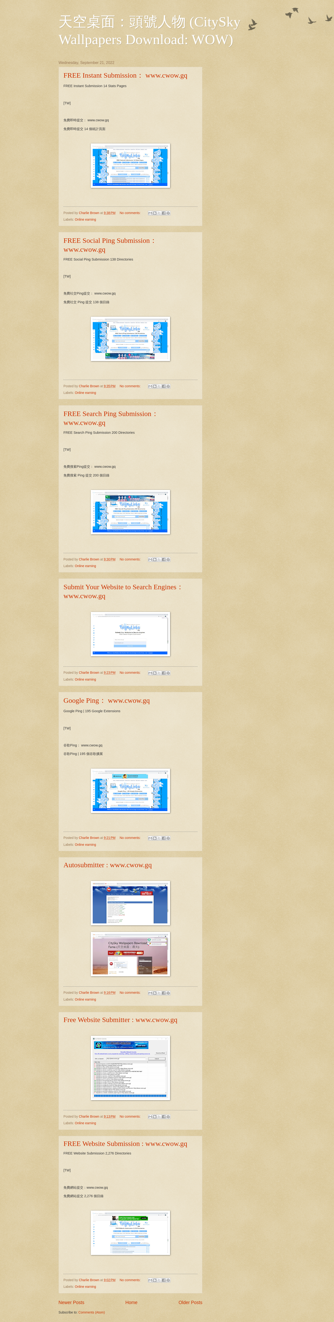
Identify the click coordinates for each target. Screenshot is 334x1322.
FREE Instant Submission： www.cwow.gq (125, 75)
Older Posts (190, 1302)
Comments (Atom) (91, 1312)
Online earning (85, 219)
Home (131, 1302)
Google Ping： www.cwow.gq (106, 700)
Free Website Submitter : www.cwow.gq (120, 1019)
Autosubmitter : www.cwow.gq (107, 865)
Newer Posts (71, 1302)
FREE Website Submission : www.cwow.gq (125, 1143)
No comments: (131, 213)
